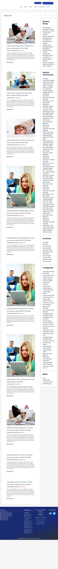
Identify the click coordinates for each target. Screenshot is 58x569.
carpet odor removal (47, 382)
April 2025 (46, 334)
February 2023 (48, 354)
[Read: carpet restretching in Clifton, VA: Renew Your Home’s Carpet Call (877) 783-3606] (21, 33)
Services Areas (41, 6)
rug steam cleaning (46, 469)
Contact (47, 6)
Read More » (11, 65)
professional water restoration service (47, 454)
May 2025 (46, 332)
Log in (45, 512)
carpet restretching (13, 53)
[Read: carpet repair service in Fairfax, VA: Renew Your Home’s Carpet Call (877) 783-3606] (21, 134)
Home (21, 6)
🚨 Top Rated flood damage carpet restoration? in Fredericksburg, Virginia (48, 47)
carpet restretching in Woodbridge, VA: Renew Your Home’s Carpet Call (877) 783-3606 (20, 222)
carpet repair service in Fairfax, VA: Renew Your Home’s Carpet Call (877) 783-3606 (20, 148)
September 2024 (48, 343)
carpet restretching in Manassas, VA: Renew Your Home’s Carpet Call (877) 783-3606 (20, 449)
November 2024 (48, 341)
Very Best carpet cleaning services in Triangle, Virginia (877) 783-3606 (48, 228)
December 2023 (48, 352)
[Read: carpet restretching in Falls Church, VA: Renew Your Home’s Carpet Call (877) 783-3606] (21, 301)
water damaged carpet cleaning (48, 496)
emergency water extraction (48, 433)
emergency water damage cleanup (48, 428)
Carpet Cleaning (48, 375)
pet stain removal (46, 443)
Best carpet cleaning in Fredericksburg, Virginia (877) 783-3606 (48, 183)
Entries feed (47, 514)
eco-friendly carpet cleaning (48, 423)
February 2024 (48, 347)
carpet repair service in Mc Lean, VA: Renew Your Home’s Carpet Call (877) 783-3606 (20, 510)
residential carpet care (47, 460)
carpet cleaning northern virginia (48, 378)
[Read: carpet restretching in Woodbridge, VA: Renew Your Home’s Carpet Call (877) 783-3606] (21, 196)
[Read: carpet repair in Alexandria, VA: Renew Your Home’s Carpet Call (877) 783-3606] (21, 84)
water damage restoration (48, 492)
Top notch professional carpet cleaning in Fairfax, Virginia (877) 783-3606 (49, 315)
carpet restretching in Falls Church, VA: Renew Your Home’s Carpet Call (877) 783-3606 (20, 326)
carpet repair (11, 104)
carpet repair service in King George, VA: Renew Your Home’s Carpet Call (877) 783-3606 (21, 253)
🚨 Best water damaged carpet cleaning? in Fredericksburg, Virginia (49, 59)
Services (35, 6)
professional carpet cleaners (48, 448)
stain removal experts (47, 473)
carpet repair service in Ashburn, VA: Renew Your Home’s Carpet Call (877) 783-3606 (20, 480)
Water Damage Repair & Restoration (48, 487)
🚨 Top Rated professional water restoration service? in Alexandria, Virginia (47, 34)
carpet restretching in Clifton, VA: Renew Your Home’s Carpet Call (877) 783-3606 (20, 48)
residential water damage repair (49, 464)
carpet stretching (46, 404)
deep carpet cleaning (47, 418)
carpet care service (47, 372)
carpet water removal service (48, 408)
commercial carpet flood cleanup (47, 413)
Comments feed (48, 516)
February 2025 (48, 336)
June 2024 (46, 345)
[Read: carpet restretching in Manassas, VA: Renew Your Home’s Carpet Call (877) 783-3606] (21, 435)
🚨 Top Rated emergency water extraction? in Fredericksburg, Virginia (48, 72)
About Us (25, 6)
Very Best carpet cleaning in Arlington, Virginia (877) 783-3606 (48, 138)
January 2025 (47, 339)
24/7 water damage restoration (46, 367)
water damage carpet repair (48, 477)
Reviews (30, 6)
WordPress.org (48, 518)
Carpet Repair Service (14, 154)
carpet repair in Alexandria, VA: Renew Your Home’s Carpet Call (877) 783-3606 (20, 98)
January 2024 (47, 350)
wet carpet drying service (48, 500)
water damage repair (48, 481)
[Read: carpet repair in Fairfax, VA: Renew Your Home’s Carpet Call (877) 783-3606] (21, 374)
